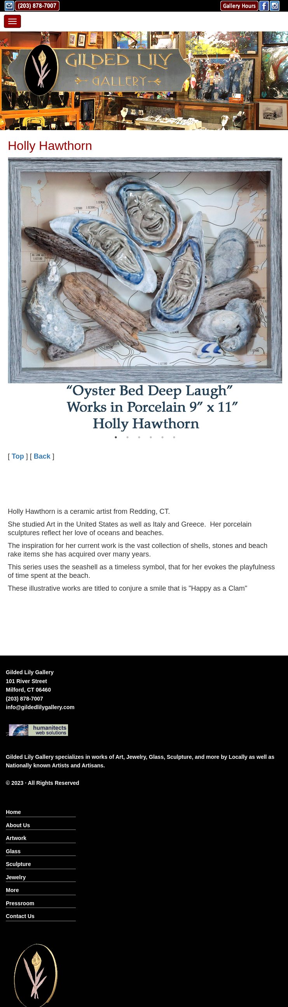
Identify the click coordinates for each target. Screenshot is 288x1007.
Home (13, 812)
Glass (13, 851)
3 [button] (139, 437)
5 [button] (162, 437)
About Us (18, 825)
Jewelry (16, 877)
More (12, 890)
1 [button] (116, 437)
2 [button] (127, 437)
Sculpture (18, 864)
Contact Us (20, 916)
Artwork (16, 838)
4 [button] (151, 437)
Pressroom (20, 903)
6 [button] (174, 437)
